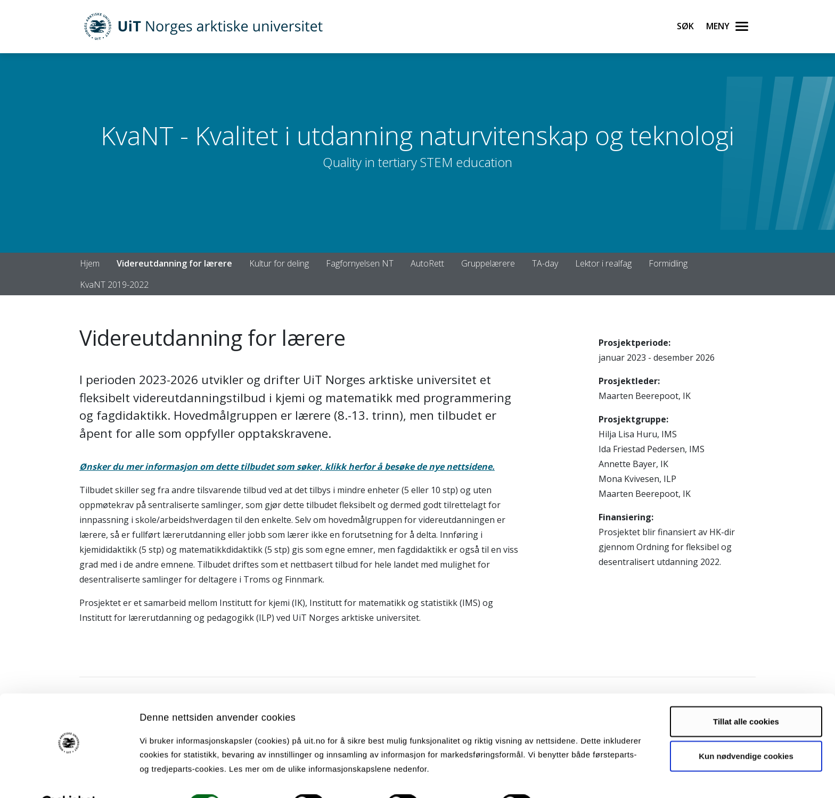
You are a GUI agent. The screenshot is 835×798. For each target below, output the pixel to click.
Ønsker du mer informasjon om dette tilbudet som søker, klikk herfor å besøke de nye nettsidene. (287, 466)
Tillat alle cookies (746, 695)
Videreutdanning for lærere (174, 263)
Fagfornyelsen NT (360, 263)
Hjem (90, 263)
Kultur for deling (279, 263)
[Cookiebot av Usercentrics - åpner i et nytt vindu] (69, 777)
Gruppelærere (488, 263)
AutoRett (427, 263)
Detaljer (567, 777)
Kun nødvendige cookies (746, 729)
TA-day (545, 263)
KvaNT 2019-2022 (114, 284)
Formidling (668, 263)
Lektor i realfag (603, 263)
